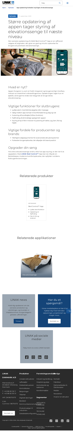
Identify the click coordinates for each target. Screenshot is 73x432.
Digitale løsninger (26, 399)
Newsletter (58, 395)
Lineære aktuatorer (26, 380)
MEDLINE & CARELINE (40, 405)
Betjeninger (24, 393)
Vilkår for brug (39, 428)
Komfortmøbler (42, 392)
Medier (56, 392)
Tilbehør (22, 396)
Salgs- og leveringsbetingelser (36, 429)
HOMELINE (40, 416)
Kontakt (57, 380)
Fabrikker (57, 384)
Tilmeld (19, 323)
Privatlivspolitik (50, 428)
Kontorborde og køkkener (42, 388)
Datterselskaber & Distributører (60, 388)
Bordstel (22, 402)
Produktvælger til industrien (26, 411)
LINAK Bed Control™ (30, 154)
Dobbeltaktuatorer (26, 387)
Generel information (27, 428)
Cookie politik (15, 428)
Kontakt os (54, 323)
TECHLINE (40, 413)
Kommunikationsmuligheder (27, 406)
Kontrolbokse (24, 390)
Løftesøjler (23, 384)
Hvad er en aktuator (61, 398)
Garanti (58, 428)
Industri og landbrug (44, 380)
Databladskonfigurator (27, 415)
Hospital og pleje (42, 384)
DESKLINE (40, 410)
